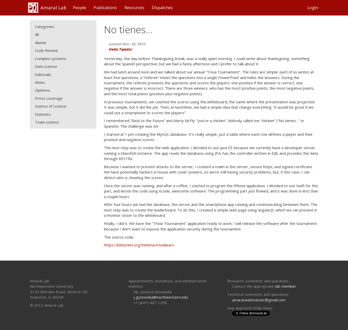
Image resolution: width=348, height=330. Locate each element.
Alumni (40, 42)
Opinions (42, 90)
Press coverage (49, 98)
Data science (46, 66)
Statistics (43, 114)
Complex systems (50, 58)
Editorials (43, 74)
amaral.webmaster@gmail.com (259, 299)
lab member (285, 286)
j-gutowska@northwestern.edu (161, 297)
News (40, 82)
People (79, 7)
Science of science (50, 106)
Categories (44, 26)
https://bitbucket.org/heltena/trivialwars (139, 244)
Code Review (46, 50)
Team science (47, 122)
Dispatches (162, 7)
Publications (105, 7)
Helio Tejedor (120, 49)
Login (312, 7)
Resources (134, 7)
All (37, 34)
